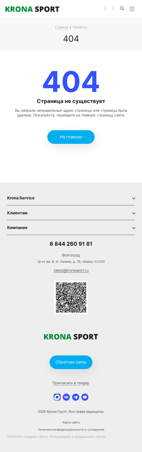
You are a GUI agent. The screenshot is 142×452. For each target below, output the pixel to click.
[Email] (116, 7)
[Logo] (32, 9)
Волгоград (71, 255)
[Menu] (132, 9)
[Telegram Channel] (75, 397)
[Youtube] (85, 397)
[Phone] (108, 8)
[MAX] (57, 397)
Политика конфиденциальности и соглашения (71, 429)
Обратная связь (71, 362)
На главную (71, 136)
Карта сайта (71, 422)
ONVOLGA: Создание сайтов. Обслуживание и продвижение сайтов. (56, 436)
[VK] (66, 397)
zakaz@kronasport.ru (71, 270)
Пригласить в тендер (71, 383)
